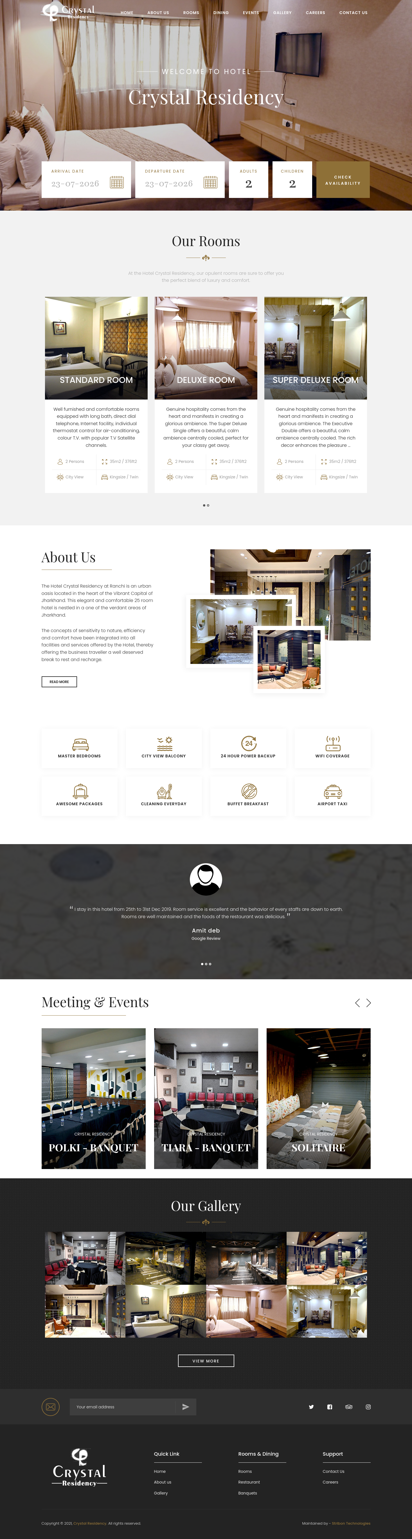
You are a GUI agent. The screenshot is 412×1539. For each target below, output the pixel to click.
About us (163, 1481)
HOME (127, 12)
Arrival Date (67, 171)
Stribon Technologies (351, 1522)
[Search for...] (133, 1405)
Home (160, 1470)
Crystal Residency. (90, 1522)
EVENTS (251, 12)
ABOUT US (158, 12)
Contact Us (334, 1470)
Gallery (161, 1492)
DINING (221, 12)
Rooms (245, 1470)
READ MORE (59, 680)
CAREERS (315, 12)
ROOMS (191, 12)
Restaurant (249, 1481)
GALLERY (282, 12)
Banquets (247, 1492)
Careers (330, 1481)
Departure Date (165, 171)
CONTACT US (353, 12)
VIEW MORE (206, 1359)
